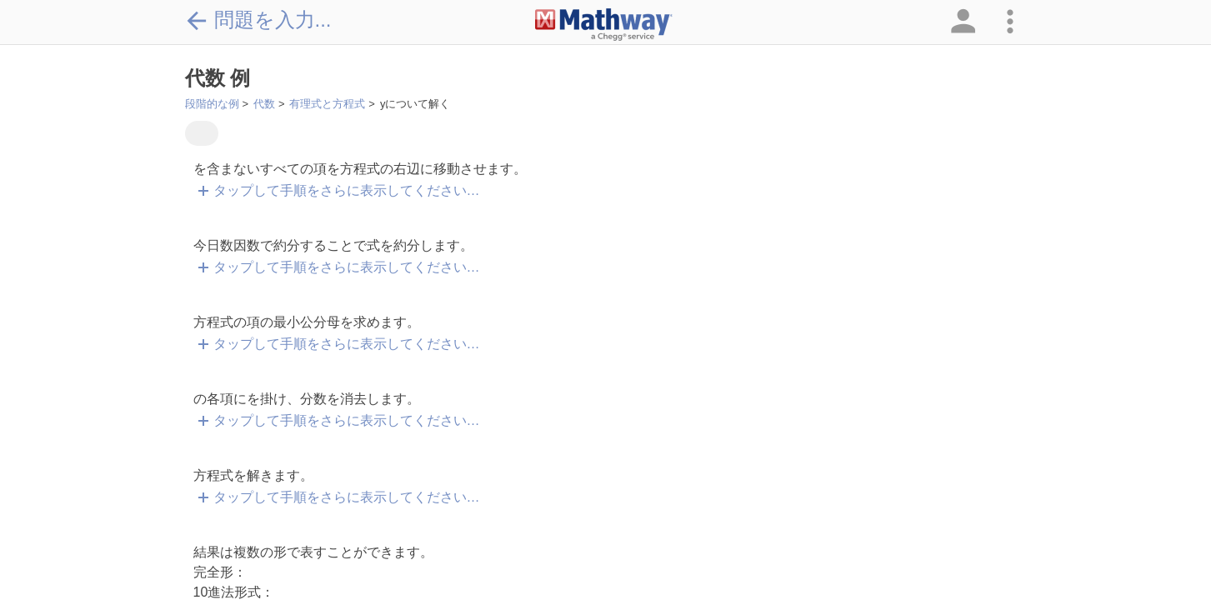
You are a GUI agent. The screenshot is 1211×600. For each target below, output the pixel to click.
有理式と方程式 (327, 104)
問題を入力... (258, 20)
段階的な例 (212, 104)
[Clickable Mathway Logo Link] (604, 25)
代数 (264, 104)
